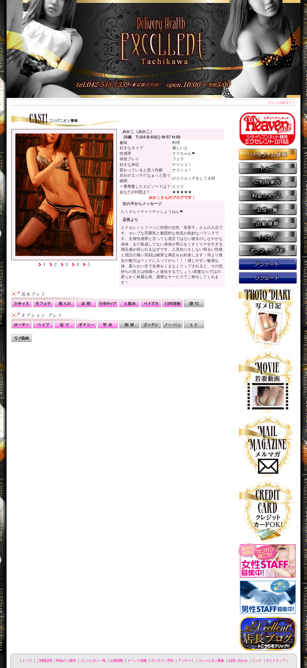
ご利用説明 (267, 181)
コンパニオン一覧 (267, 209)
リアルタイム (267, 154)
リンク (257, 660)
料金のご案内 (267, 195)
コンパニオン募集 (267, 277)
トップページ (267, 168)
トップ (27, 660)
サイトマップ (275, 660)
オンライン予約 (267, 250)
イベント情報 (267, 236)
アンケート (267, 264)
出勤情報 (267, 223)
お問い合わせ (238, 660)
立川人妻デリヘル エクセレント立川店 (153, 49)
